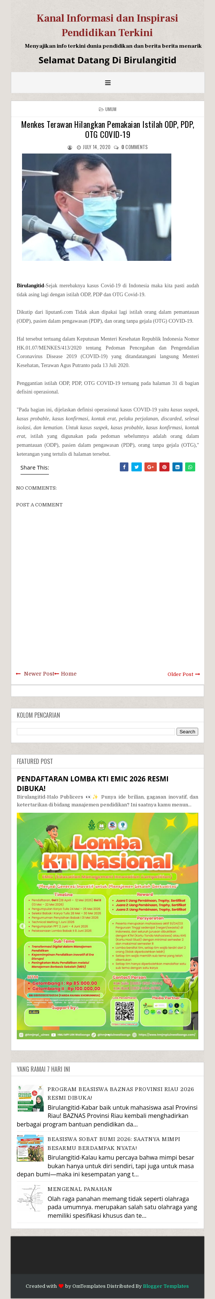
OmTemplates (89, 1286)
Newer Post (39, 674)
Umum (111, 109)
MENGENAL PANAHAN (79, 1189)
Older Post (180, 674)
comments (134, 147)
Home (69, 674)
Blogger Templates (166, 1286)
